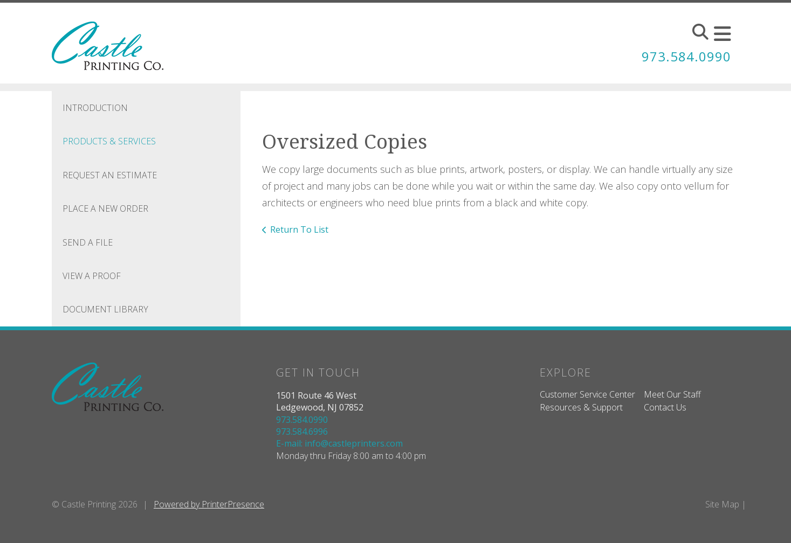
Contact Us (665, 407)
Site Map (722, 504)
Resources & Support (581, 407)
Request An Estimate (110, 175)
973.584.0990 (686, 56)
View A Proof (92, 276)
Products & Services (109, 141)
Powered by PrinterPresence (209, 504)
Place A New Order (105, 208)
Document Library (105, 309)
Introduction (95, 108)
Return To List (299, 229)
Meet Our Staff (672, 394)
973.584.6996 (302, 431)
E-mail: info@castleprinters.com (339, 443)
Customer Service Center (587, 394)
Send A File (88, 242)
